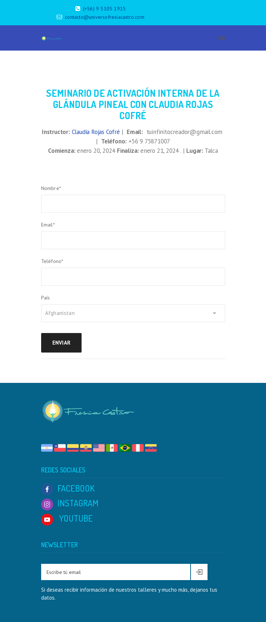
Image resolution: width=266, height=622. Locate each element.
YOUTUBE (67, 518)
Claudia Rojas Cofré (96, 132)
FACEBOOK (68, 488)
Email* (48, 224)
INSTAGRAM (70, 503)
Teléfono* (52, 261)
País (45, 297)
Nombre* (51, 188)
